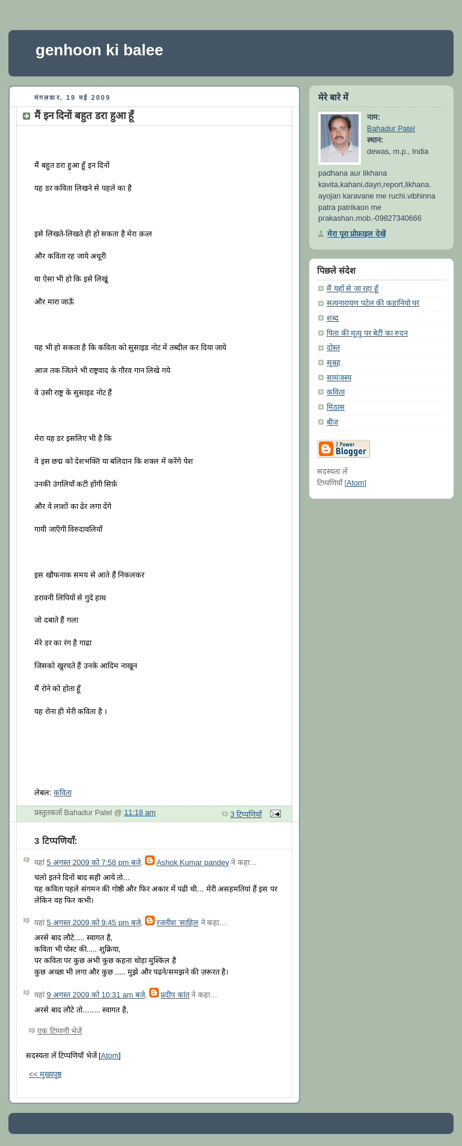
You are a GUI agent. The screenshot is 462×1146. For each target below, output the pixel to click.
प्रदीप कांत (175, 995)
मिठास (336, 407)
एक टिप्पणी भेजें (59, 1031)
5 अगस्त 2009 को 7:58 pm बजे (94, 862)
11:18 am (140, 813)
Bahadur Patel (391, 129)
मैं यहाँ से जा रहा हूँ (352, 289)
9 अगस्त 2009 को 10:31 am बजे (96, 995)
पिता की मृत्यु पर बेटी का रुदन (367, 333)
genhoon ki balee (99, 50)
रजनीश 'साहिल (177, 923)
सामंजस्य (339, 378)
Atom (110, 1056)
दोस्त (333, 347)
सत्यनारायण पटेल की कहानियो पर (373, 303)
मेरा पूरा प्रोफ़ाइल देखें (356, 234)
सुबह (333, 363)
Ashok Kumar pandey (192, 862)
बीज (332, 422)
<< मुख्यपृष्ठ (45, 1074)
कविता (63, 793)
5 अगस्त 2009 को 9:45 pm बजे (94, 923)
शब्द (333, 318)
